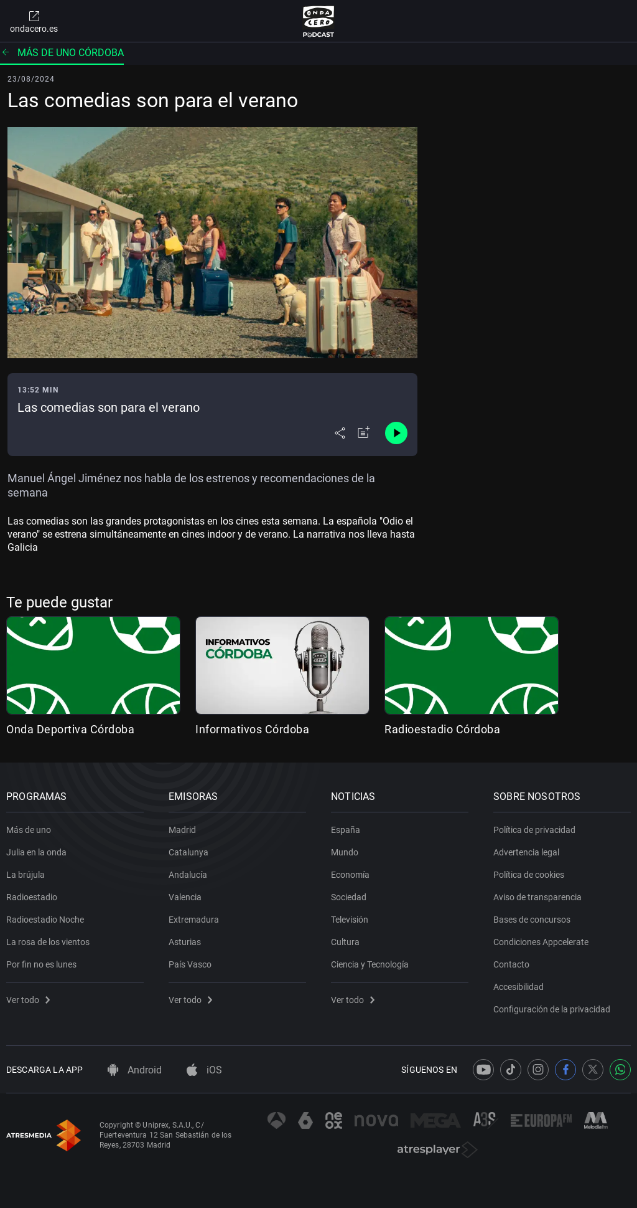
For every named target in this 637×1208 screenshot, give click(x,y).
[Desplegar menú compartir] (340, 433)
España (345, 830)
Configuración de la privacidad (551, 1009)
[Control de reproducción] (396, 433)
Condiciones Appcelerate (540, 942)
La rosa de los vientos (48, 942)
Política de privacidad (534, 830)
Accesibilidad (518, 987)
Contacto (511, 964)
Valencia (185, 897)
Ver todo (28, 1000)
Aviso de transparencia (537, 897)
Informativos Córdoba (252, 729)
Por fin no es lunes (41, 964)
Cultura (345, 942)
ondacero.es (34, 21)
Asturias (185, 942)
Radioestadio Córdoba (442, 729)
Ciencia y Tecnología (370, 964)
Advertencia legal (526, 852)
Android (135, 1070)
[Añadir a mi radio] (364, 433)
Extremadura (194, 920)
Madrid (182, 830)
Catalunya (188, 852)
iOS (204, 1070)
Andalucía (188, 875)
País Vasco (190, 964)
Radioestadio (31, 897)
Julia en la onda (36, 852)
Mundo (344, 852)
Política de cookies (528, 875)
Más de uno (28, 830)
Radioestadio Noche (45, 920)
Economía (350, 875)
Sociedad (348, 897)
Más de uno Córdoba (62, 53)
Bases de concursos (531, 920)
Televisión (349, 920)
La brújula (25, 875)
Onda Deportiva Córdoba (70, 729)
